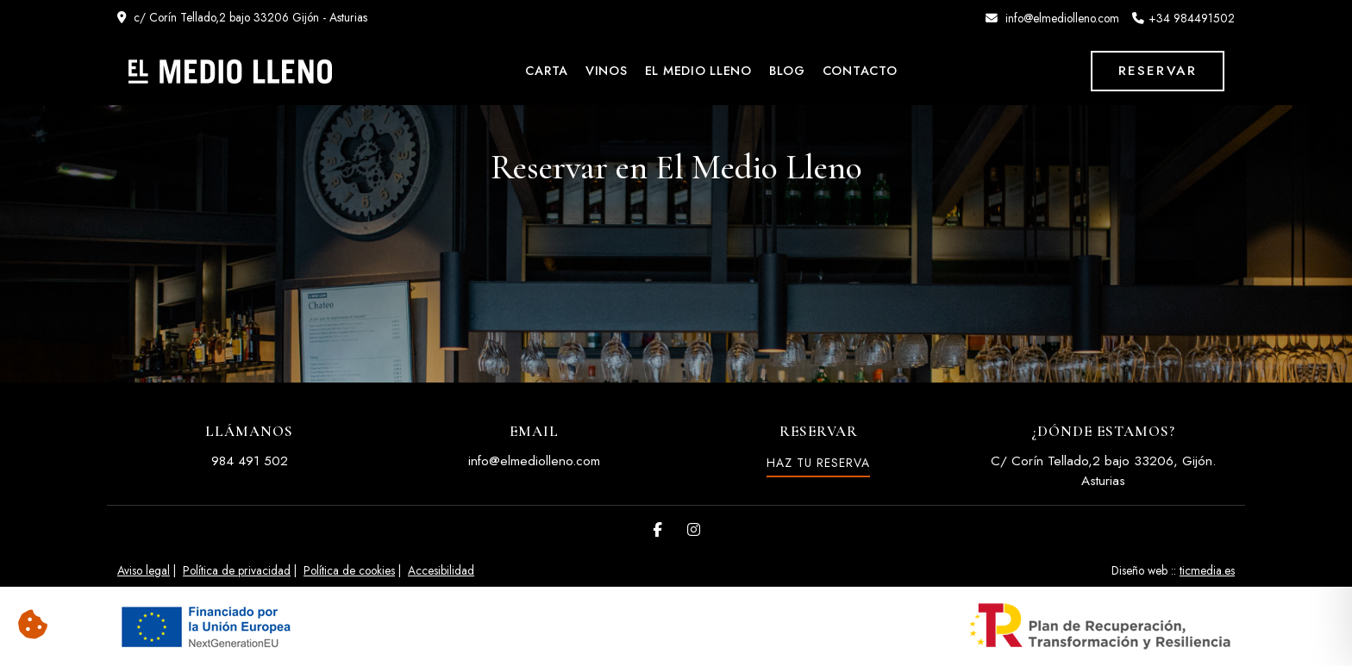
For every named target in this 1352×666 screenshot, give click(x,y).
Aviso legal (143, 570)
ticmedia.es (1207, 570)
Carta (546, 70)
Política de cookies (349, 570)
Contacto (860, 70)
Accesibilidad (441, 570)
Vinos (606, 70)
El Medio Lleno (698, 70)
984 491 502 (249, 460)
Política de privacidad (237, 570)
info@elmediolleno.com (1062, 18)
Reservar (1157, 70)
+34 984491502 (1192, 18)
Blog (787, 70)
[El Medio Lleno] (230, 71)
